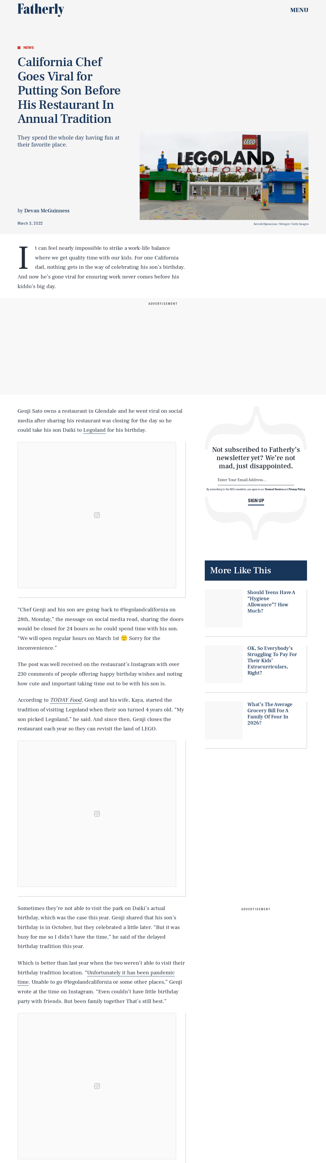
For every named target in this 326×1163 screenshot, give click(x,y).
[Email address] (256, 480)
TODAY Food (66, 699)
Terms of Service (274, 489)
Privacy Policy (297, 489)
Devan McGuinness (47, 210)
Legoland (94, 429)
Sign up (256, 500)
